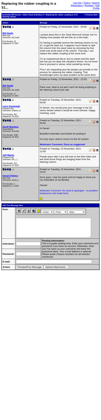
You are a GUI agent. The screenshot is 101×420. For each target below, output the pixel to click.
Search (96, 2)
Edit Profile (96, 6)
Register (89, 5)
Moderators (77, 5)
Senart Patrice (10, 175)
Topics (86, 2)
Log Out (77, 2)
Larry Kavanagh (11, 106)
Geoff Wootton (10, 126)
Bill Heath (7, 33)
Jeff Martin (8, 155)
